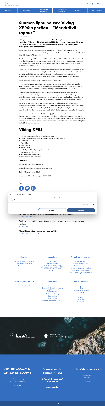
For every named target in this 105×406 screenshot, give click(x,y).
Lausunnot (81, 295)
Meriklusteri (52, 281)
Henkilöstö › (87, 377)
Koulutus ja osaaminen (80, 266)
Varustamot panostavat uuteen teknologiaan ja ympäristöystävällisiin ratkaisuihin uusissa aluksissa (52, 267)
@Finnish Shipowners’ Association (52, 379)
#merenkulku (52, 386)
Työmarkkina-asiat (80, 261)
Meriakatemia (52, 298)
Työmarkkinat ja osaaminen (81, 257)
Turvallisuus (52, 271)
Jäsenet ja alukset (80, 286)
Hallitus (80, 288)
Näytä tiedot (87, 205)
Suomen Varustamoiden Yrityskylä (81, 268)
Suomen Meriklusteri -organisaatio (52, 288)
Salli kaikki (81, 210)
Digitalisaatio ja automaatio (24, 281)
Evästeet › (87, 381)
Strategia (80, 297)
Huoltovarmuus (52, 261)
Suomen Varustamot (80, 281)
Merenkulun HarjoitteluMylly (80, 270)
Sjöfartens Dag (52, 296)
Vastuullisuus (52, 257)
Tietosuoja (81, 299)
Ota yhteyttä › (87, 374)
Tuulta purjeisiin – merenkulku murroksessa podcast (52, 290)
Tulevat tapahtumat (52, 286)
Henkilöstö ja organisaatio (80, 290)
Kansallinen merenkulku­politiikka (24, 261)
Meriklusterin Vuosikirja (52, 294)
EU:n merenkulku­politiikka (24, 263)
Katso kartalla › (17, 384)
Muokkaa (52, 210)
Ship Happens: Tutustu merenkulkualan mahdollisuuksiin (80, 273)
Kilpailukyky (24, 257)
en (84, 4)
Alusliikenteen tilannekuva (24, 286)
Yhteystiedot (80, 301)
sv (88, 4)
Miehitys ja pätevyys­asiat (80, 263)
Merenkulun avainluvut (24, 266)
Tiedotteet (81, 292)
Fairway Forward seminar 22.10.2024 (52, 300)
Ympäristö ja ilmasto (52, 263)
